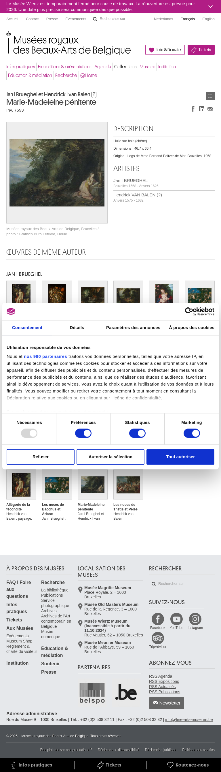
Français (188, 19)
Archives (49, 610)
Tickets (205, 50)
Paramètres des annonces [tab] (133, 327)
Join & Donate (168, 50)
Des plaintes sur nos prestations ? (66, 750)
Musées (147, 66)
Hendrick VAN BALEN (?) (137, 197)
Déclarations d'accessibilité (118, 750)
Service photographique (55, 603)
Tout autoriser (180, 456)
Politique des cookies (198, 750)
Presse (52, 19)
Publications (52, 595)
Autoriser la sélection (111, 456)
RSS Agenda (160, 676)
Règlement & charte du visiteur (21, 649)
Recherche (66, 75)
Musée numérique (50, 634)
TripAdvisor (157, 647)
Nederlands (163, 19)
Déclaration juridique (160, 750)
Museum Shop (19, 641)
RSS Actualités (162, 686)
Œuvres (210, 96)
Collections (125, 66)
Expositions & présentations (64, 66)
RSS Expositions (164, 681)
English (208, 19)
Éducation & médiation (30, 75)
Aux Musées (19, 628)
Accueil (12, 19)
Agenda (102, 66)
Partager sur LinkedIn (201, 108)
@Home (88, 75)
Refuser (41, 456)
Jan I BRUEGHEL (136, 183)
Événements (75, 19)
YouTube (176, 628)
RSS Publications (164, 692)
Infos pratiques (20, 66)
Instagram (195, 628)
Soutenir (50, 663)
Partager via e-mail (210, 108)
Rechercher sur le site (95, 19)
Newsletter (169, 703)
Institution (167, 66)
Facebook (157, 628)
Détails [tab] (77, 327)
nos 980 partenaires (45, 356)
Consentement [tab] (27, 327)
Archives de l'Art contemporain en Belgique (56, 621)
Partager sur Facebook (193, 108)
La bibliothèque (54, 590)
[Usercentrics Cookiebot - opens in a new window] (189, 311)
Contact (32, 19)
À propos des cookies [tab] (191, 327)
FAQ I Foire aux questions (18, 589)
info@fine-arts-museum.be (189, 719)
